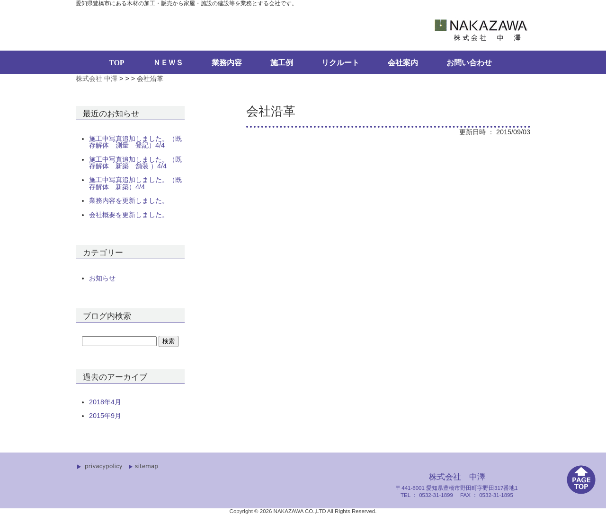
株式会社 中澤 (96, 78)
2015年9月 (105, 415)
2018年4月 (105, 402)
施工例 (281, 63)
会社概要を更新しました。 (129, 214)
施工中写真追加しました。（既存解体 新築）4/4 (135, 183)
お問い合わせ (469, 63)
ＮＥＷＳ (168, 63)
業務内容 (227, 63)
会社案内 (403, 63)
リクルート (340, 63)
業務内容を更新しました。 (129, 200)
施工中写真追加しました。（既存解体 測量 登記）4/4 (135, 142)
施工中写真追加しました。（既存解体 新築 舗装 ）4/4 (135, 163)
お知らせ (102, 278)
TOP (117, 63)
